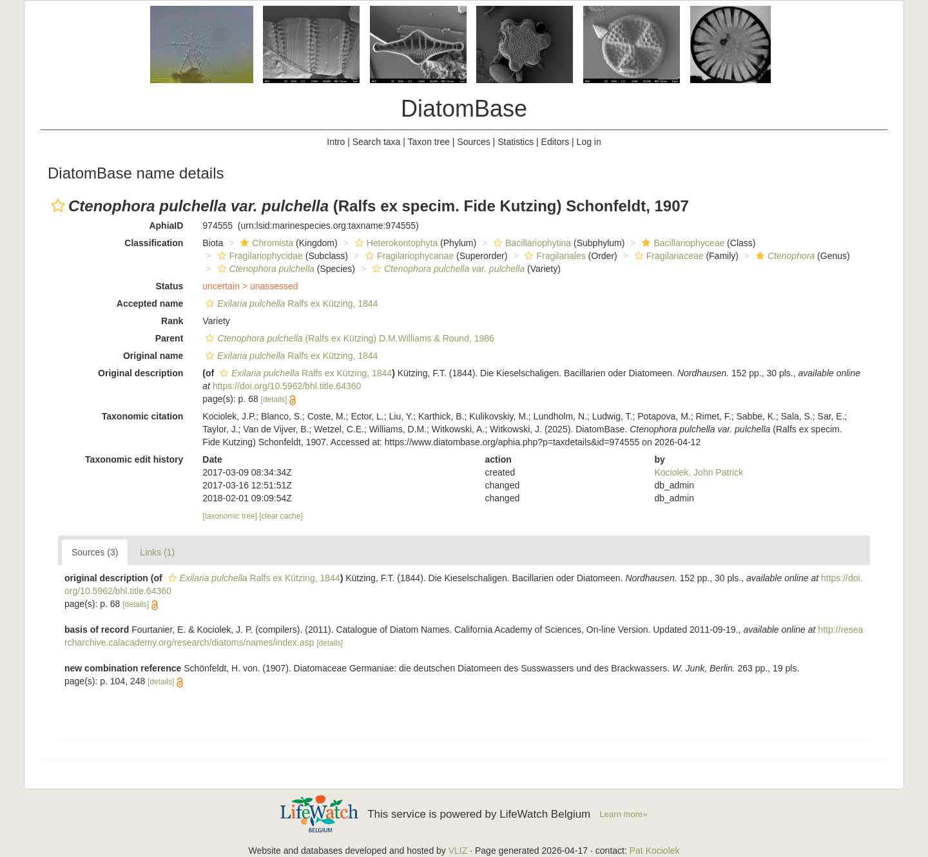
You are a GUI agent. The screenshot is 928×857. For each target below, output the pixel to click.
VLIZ (458, 850)
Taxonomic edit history (134, 459)
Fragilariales (553, 256)
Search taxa (377, 142)
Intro (336, 142)
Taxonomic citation (143, 416)
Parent (169, 338)
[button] (58, 205)
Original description (140, 373)
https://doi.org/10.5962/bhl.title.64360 (287, 386)
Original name (153, 356)
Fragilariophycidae (259, 256)
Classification (153, 243)
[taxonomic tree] (229, 516)
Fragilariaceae (668, 256)
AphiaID (166, 225)
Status (170, 286)
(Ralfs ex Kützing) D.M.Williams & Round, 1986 (348, 338)
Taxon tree (429, 142)
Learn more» (624, 814)
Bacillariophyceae (681, 243)
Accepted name (150, 303)
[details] (274, 399)
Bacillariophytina (530, 243)
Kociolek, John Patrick (698, 472)
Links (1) (157, 552)
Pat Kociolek (655, 850)
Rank (172, 321)
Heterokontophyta (395, 243)
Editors (555, 142)
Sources (473, 142)
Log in (589, 142)
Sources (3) (95, 552)
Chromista (265, 243)
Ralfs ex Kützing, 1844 (290, 303)
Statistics (516, 142)
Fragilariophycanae (408, 256)
